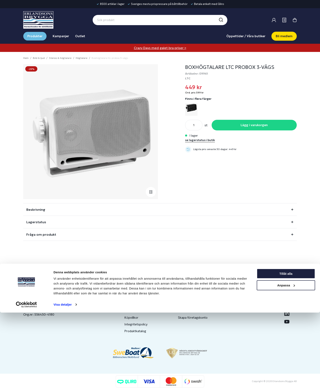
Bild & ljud (39, 57)
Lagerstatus (36, 222)
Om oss (240, 297)
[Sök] (221, 20)
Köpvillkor (131, 317)
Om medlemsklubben (193, 311)
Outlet (80, 36)
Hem (26, 57)
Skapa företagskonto (193, 317)
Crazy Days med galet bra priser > (160, 48)
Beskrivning (35, 209)
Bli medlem (284, 36)
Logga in (184, 297)
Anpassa (286, 361)
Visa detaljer (62, 381)
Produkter (34, 36)
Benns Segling (245, 304)
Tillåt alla (285, 350)
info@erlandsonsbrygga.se (52, 301)
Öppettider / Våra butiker (245, 36)
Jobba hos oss (245, 311)
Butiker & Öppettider (139, 297)
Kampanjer (61, 36)
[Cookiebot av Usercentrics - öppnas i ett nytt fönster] (26, 381)
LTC (187, 78)
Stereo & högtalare (60, 57)
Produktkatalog (135, 331)
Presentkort (132, 311)
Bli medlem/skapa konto (195, 304)
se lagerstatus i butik (200, 140)
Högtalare (81, 57)
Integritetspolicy (136, 324)
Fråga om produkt (41, 234)
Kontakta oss (133, 304)
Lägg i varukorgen (254, 125)
